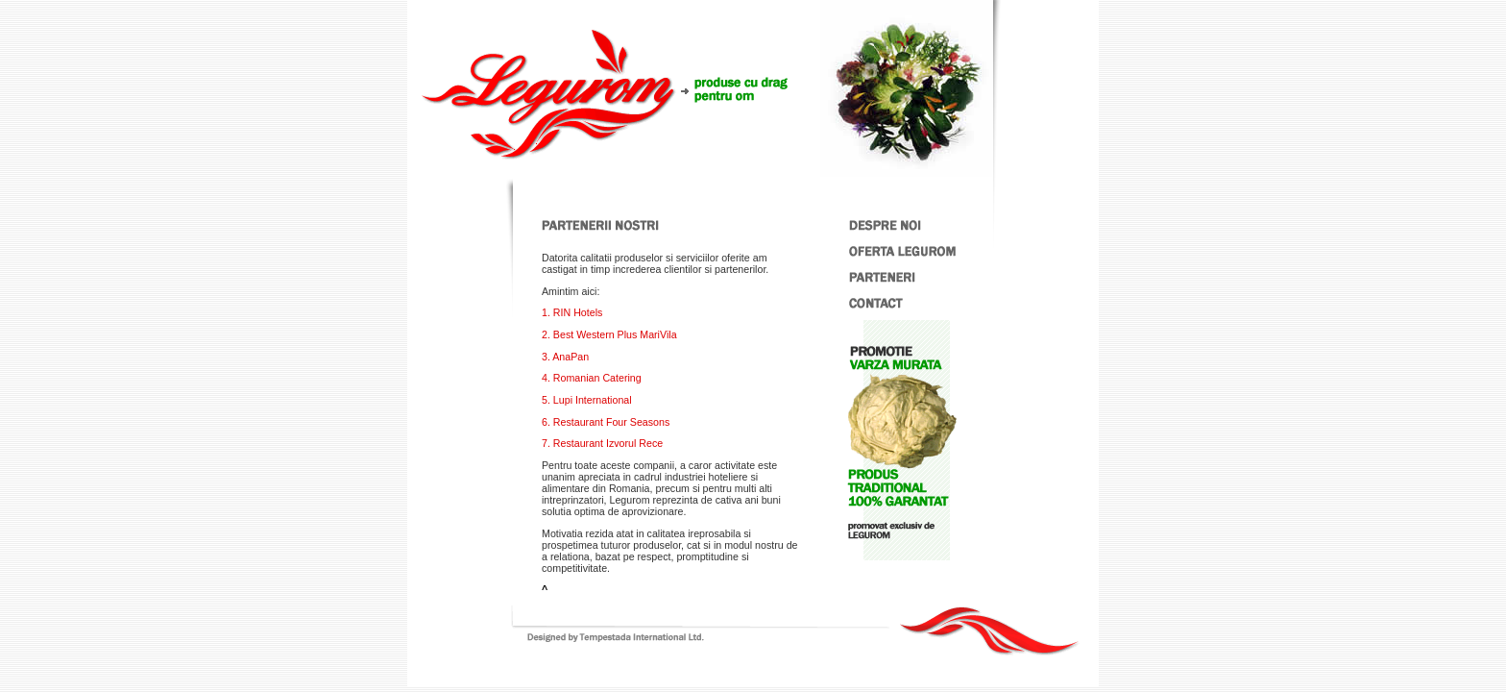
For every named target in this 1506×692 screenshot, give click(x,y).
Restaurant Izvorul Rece (608, 443)
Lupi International (592, 400)
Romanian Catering (597, 377)
